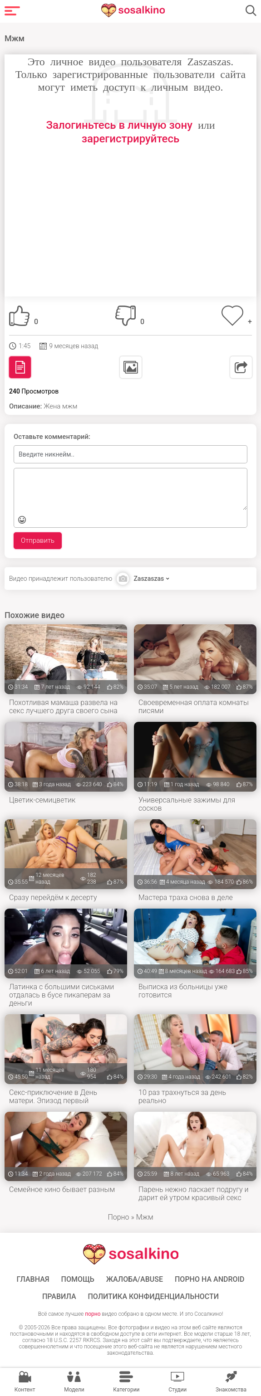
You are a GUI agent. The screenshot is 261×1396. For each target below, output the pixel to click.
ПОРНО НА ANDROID (210, 1279)
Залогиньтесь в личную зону (119, 125)
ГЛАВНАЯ (32, 1279)
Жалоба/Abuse (134, 1279)
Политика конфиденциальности (153, 1297)
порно (92, 1314)
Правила (59, 1297)
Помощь (77, 1279)
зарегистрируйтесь (130, 138)
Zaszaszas (148, 578)
